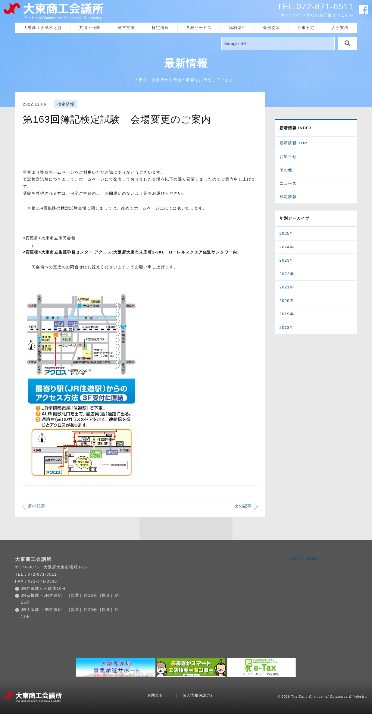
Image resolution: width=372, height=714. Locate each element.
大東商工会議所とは (42, 27)
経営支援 (126, 27)
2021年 (287, 287)
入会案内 (340, 27)
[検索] (277, 43)
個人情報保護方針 (198, 695)
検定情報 (160, 27)
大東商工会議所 (304, 558)
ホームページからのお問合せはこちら (317, 15)
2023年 (287, 260)
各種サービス (199, 27)
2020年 (287, 300)
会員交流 (271, 27)
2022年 (287, 274)
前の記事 (36, 506)
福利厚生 (237, 27)
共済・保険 (90, 27)
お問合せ (155, 695)
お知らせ (288, 156)
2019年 (287, 314)
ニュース (288, 183)
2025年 (287, 233)
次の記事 (243, 506)
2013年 (287, 327)
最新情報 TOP (294, 143)
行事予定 (305, 27)
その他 (286, 170)
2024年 (287, 247)
